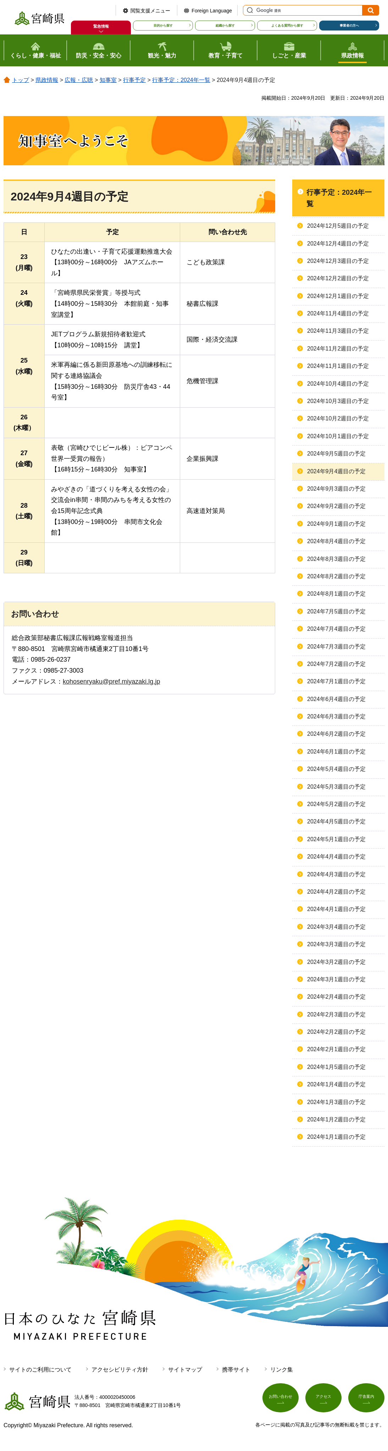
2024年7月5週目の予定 (336, 611)
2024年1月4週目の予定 (336, 1084)
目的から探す (163, 25)
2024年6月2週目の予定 (336, 734)
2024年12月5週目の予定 (338, 226)
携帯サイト (236, 1370)
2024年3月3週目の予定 (336, 944)
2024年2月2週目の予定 (336, 1032)
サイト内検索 (249, 10)
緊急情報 (101, 26)
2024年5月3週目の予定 (336, 787)
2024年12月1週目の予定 (338, 296)
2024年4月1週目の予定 (336, 909)
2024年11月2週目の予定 (338, 349)
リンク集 (281, 1370)
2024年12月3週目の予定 (338, 261)
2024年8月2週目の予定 (336, 576)
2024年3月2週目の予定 (336, 962)
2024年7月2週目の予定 (336, 664)
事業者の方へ (349, 25)
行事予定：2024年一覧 (181, 80)
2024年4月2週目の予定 (336, 892)
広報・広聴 (79, 80)
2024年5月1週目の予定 (336, 839)
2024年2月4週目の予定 (336, 997)
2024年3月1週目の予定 (336, 979)
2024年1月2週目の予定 (336, 1119)
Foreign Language (212, 10)
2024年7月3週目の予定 (336, 647)
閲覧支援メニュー (150, 10)
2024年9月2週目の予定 (336, 506)
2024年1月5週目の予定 (336, 1067)
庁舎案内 (366, 1400)
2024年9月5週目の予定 (336, 454)
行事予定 (134, 80)
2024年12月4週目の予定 (338, 244)
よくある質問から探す (287, 25)
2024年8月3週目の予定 (336, 559)
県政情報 (46, 80)
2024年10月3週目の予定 (338, 401)
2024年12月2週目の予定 (338, 278)
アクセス (323, 1400)
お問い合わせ (280, 1400)
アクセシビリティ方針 (120, 1370)
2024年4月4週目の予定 (336, 857)
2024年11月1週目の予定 (338, 366)
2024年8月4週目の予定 (336, 541)
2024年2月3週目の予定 (336, 1014)
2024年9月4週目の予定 (336, 471)
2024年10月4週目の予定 (338, 384)
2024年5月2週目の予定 (336, 804)
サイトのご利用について (40, 1370)
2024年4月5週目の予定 (336, 821)
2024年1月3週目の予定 (336, 1102)
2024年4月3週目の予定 (336, 874)
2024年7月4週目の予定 (336, 629)
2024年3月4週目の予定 (336, 927)
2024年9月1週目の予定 (336, 524)
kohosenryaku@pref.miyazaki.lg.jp (111, 681)
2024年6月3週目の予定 (336, 716)
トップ (20, 80)
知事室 (108, 80)
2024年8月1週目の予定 (336, 594)
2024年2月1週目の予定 (336, 1049)
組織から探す (225, 25)
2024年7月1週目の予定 (336, 681)
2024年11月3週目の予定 (338, 331)
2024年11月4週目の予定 (338, 313)
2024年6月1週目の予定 (336, 752)
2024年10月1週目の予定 (338, 436)
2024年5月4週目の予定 (336, 769)
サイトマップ (185, 1370)
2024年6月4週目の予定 (336, 699)
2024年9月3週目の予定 (336, 489)
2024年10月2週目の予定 (338, 418)
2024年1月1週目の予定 (336, 1137)
